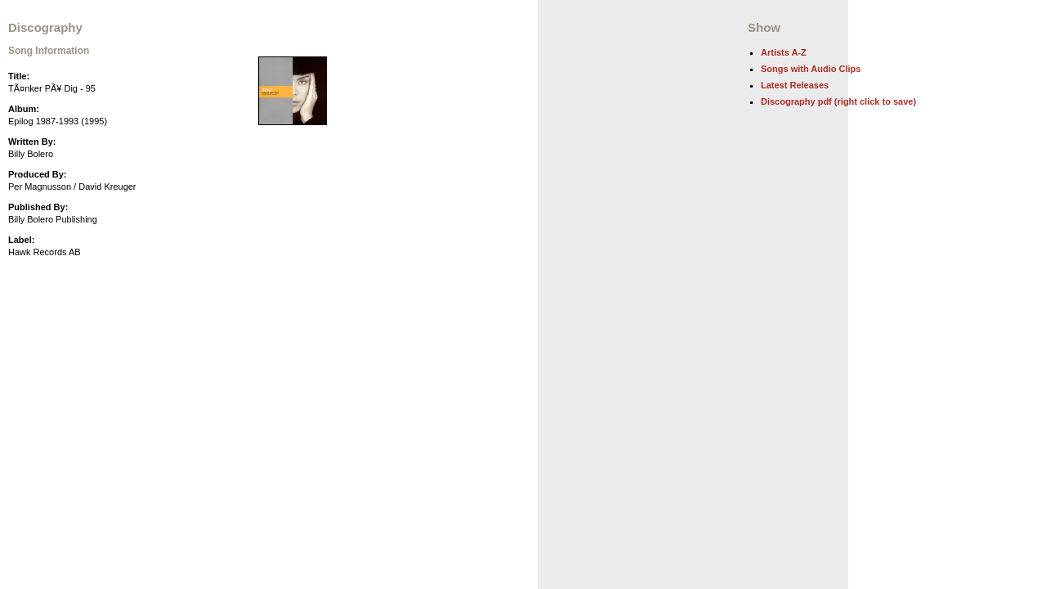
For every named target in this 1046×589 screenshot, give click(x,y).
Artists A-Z (784, 52)
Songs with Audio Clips (810, 69)
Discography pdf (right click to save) (838, 101)
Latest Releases (795, 85)
